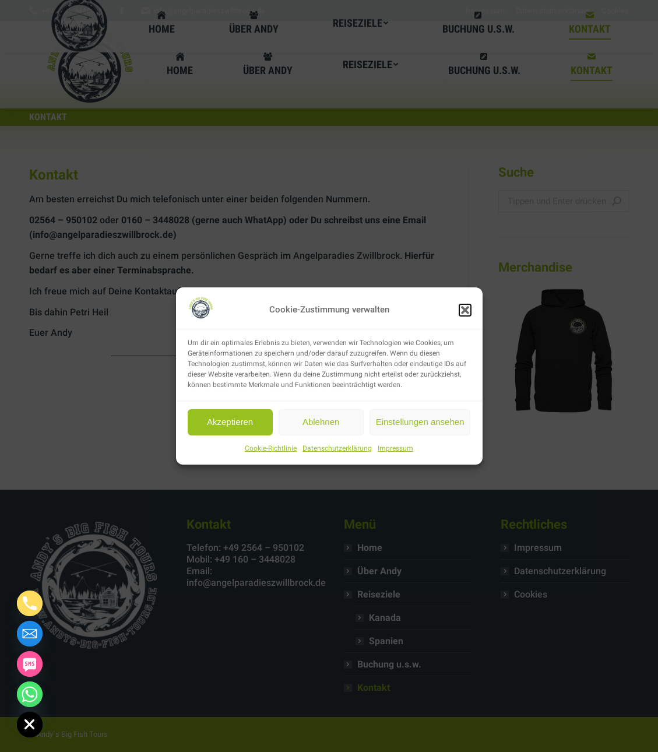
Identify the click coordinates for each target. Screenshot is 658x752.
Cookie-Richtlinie (271, 448)
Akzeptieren (230, 422)
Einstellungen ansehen (420, 422)
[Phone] (30, 603)
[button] (465, 310)
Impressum (395, 448)
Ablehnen (320, 422)
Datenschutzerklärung (337, 448)
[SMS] (30, 664)
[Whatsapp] (30, 694)
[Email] (30, 633)
